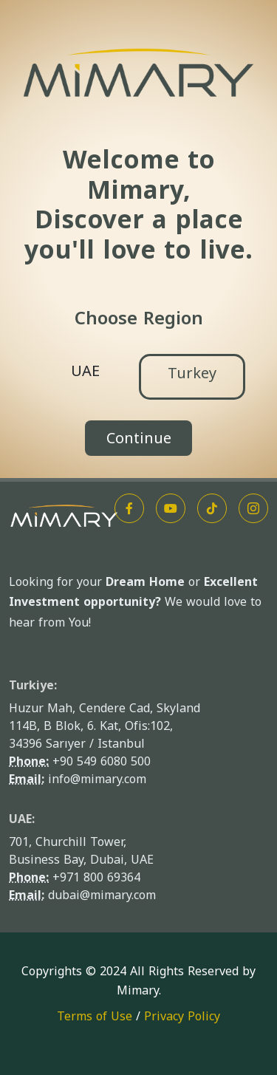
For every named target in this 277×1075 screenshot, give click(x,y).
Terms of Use (94, 1016)
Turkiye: (33, 685)
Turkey (192, 373)
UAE (85, 371)
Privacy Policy (182, 1016)
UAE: (22, 819)
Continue (138, 438)
